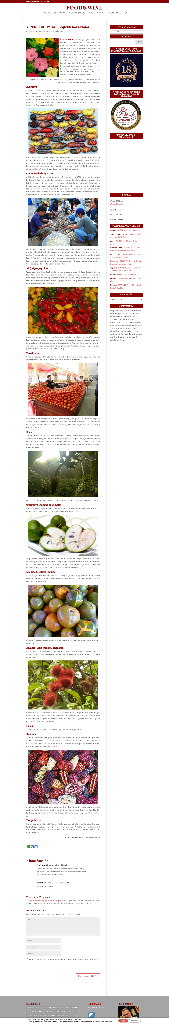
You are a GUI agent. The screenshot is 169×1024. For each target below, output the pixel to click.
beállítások (89, 1022)
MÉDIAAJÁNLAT (115, 13)
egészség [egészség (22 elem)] (34, 1011)
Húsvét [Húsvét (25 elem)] (72, 1015)
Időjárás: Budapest (116, 204)
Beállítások (136, 1021)
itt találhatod (95, 82)
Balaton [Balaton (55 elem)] (38, 1007)
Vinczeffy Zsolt (115, 254)
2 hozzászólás (64, 31)
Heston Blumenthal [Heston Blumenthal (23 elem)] (63, 1015)
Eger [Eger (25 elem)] (28, 1011)
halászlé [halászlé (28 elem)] (53, 1015)
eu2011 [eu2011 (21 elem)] (63, 1011)
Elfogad (122, 1021)
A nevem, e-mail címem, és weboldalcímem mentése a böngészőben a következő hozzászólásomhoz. (64, 959)
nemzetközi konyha (53, 31)
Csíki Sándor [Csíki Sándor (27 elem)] (74, 1007)
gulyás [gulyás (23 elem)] (35, 1015)
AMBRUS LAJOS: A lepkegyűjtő (127, 275)
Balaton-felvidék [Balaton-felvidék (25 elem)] (47, 1007)
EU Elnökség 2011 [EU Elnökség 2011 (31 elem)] (71, 1011)
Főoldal (46, 13)
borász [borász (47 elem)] (67, 1007)
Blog (91, 13)
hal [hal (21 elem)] (48, 1015)
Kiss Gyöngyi (41, 865)
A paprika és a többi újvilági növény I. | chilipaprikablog (47, 901)
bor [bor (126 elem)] (62, 1007)
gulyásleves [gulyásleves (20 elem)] (42, 1015)
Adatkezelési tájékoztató (96, 1007)
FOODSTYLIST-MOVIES (77, 13)
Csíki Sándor (34, 31)
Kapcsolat (101, 13)
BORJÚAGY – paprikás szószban (127, 230)
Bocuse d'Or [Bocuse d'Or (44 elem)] (56, 1007)
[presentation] (42, 966)
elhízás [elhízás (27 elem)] (40, 1011)
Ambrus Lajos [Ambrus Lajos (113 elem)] (30, 1007)
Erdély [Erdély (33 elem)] (57, 1011)
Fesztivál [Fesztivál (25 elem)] (29, 1015)
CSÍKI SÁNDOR (59, 13)
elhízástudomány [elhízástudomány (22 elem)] (49, 1011)
